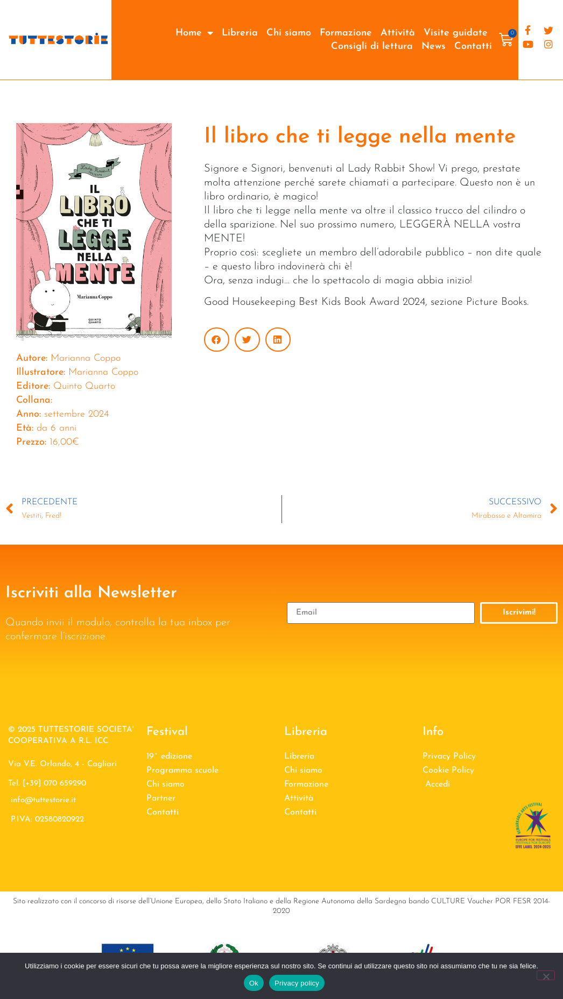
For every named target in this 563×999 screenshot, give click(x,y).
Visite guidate (456, 33)
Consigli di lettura (372, 46)
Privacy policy (297, 983)
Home (194, 33)
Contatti (473, 46)
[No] (546, 975)
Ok (253, 983)
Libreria (240, 33)
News (433, 46)
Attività (398, 33)
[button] (216, 339)
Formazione (346, 33)
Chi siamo (288, 33)
